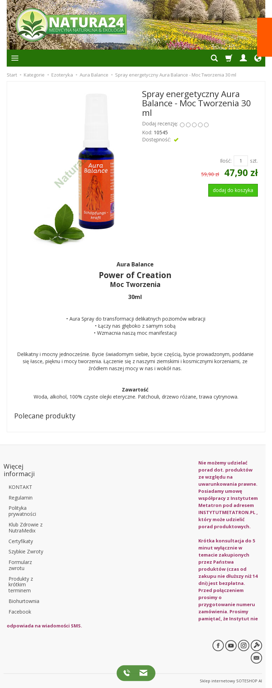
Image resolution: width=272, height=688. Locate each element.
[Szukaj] (214, 58)
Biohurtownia (23, 601)
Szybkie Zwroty (25, 551)
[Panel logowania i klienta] (243, 58)
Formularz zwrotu (20, 565)
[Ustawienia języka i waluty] (257, 58)
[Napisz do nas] (141, 672)
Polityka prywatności (22, 510)
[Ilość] (241, 161)
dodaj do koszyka (233, 190)
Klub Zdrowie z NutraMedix (25, 527)
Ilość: (226, 160)
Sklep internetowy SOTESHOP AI (231, 680)
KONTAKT (20, 486)
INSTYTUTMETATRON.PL (226, 512)
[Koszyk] (228, 58)
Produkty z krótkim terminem (20, 584)
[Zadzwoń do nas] (128, 672)
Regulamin (20, 497)
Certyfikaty (20, 540)
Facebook (19, 611)
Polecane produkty (44, 416)
